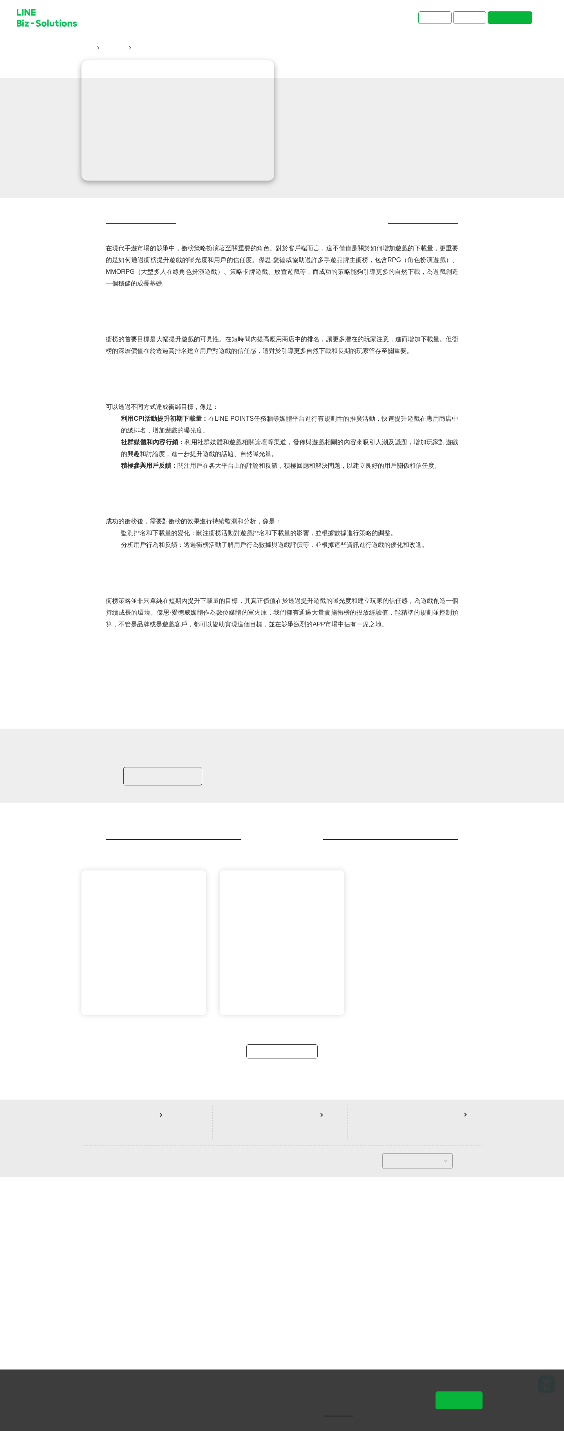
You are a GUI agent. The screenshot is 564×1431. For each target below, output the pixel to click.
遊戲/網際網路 (245, 917)
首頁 (87, 47)
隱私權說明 (344, 1413)
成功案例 (113, 47)
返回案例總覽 (282, 1303)
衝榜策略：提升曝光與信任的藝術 (178, 47)
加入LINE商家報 (162, 1019)
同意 (459, 1400)
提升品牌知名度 (296, 917)
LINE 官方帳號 (347, 917)
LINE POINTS (198, 917)
